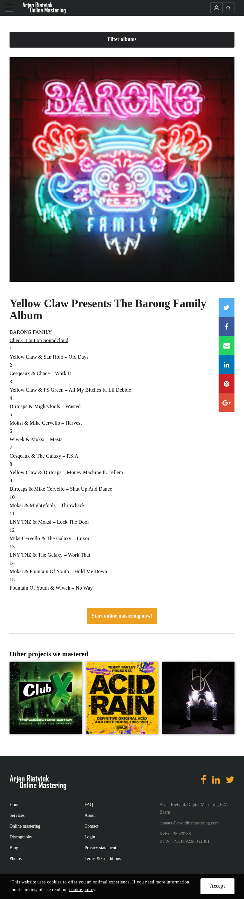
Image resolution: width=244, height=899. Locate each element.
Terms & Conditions (103, 858)
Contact (91, 826)
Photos (16, 858)
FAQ (89, 804)
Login (90, 837)
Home (15, 804)
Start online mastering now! (122, 615)
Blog (14, 847)
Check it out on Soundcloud (39, 340)
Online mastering (25, 826)
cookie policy (82, 889)
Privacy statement (100, 847)
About (90, 815)
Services (17, 815)
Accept (217, 886)
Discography (21, 837)
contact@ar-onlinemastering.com (189, 823)
